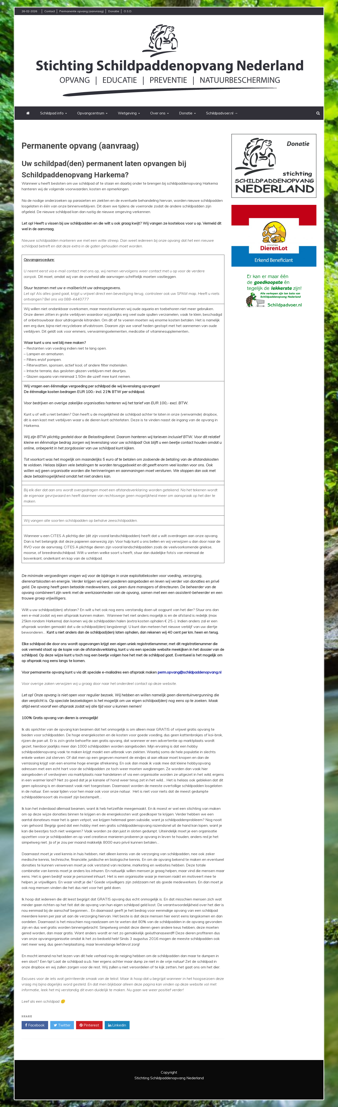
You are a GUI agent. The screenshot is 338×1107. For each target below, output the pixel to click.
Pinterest (89, 1025)
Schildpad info (52, 113)
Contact (49, 11)
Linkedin (117, 1025)
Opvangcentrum (90, 113)
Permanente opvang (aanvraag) (81, 11)
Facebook (35, 1025)
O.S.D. (128, 11)
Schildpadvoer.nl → (222, 113)
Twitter (62, 1025)
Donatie (113, 11)
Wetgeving (127, 113)
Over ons (157, 113)
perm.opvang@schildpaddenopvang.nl (189, 672)
